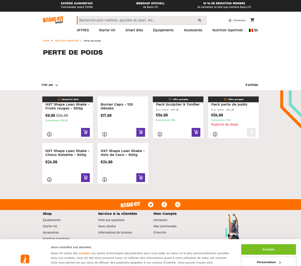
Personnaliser (269, 237)
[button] (237, 20)
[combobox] (141, 20)
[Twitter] (150, 204)
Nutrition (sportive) (67, 40)
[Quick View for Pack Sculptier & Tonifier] (196, 132)
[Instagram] (177, 204)
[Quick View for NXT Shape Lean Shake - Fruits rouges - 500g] (85, 132)
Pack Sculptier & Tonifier (178, 104)
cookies (84, 229)
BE (253, 30)
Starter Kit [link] (107, 30)
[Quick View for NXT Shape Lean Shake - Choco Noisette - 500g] (85, 177)
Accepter (268, 225)
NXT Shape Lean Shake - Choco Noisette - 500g (67, 153)
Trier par (47, 85)
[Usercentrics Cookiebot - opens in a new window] (25, 258)
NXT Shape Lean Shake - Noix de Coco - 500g (123, 153)
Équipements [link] (163, 30)
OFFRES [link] (83, 30)
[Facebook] (164, 204)
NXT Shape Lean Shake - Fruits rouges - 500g (67, 106)
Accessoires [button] (193, 30)
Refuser (268, 250)
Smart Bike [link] (134, 30)
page (112, 243)
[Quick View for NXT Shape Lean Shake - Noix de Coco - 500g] (140, 177)
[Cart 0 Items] (254, 21)
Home (46, 40)
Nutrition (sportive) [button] (227, 30)
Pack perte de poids (229, 104)
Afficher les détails (64, 258)
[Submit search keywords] (199, 20)
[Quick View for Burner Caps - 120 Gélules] (140, 132)
